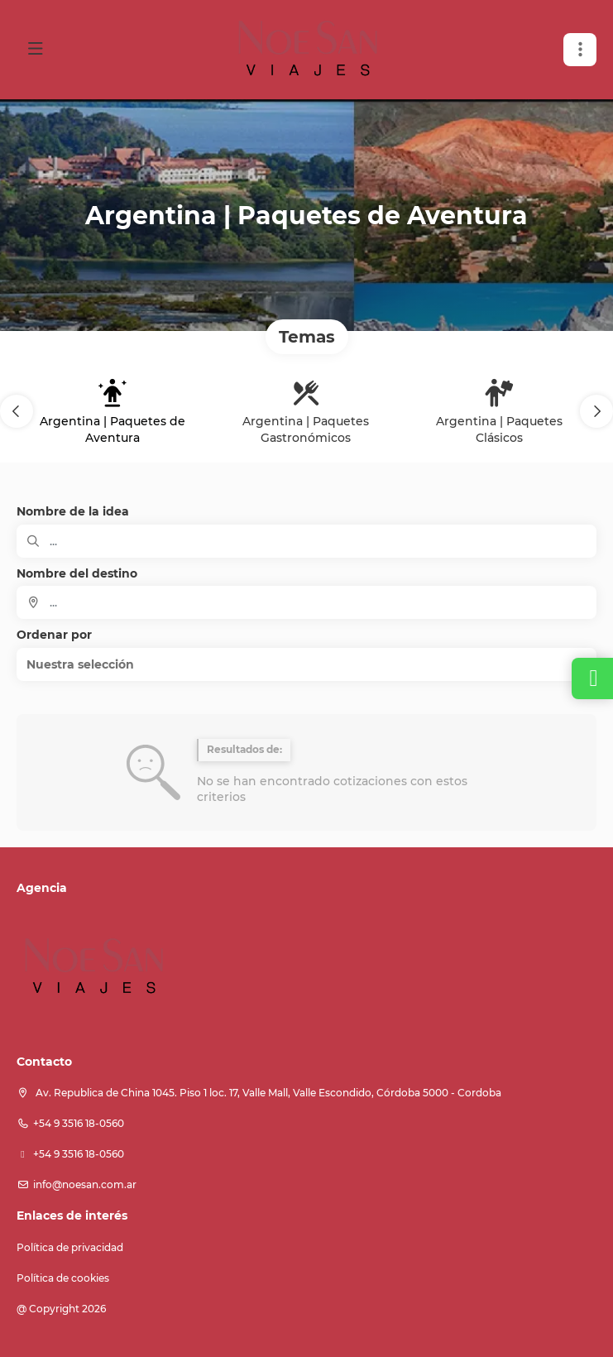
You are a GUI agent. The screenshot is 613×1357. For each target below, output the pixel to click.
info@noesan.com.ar (84, 1184)
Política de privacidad (70, 1247)
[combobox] (306, 602)
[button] (16, 411)
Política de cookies (63, 1278)
